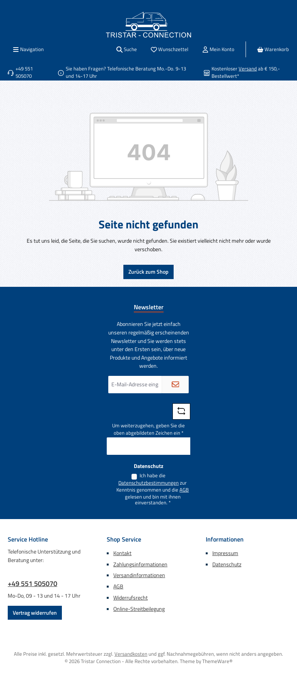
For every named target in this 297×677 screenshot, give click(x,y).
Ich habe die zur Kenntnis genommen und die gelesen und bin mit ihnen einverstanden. (152, 489)
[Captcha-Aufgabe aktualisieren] (181, 411)
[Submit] (175, 384)
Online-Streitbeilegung (139, 609)
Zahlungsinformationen (140, 564)
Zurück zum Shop (148, 271)
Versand (248, 68)
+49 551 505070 (32, 583)
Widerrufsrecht (130, 597)
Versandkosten (130, 654)
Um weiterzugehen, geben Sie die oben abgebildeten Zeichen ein (148, 429)
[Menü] (28, 49)
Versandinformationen (139, 575)
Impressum (225, 553)
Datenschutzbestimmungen (148, 483)
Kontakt (122, 553)
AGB (184, 490)
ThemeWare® (217, 661)
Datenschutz (226, 564)
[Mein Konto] (218, 49)
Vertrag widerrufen (35, 612)
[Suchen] (126, 49)
